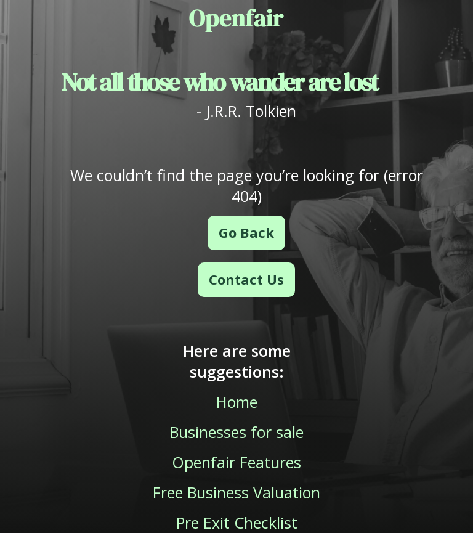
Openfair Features (236, 462)
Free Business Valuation (236, 492)
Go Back (246, 232)
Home (236, 401)
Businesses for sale (236, 431)
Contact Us (246, 279)
